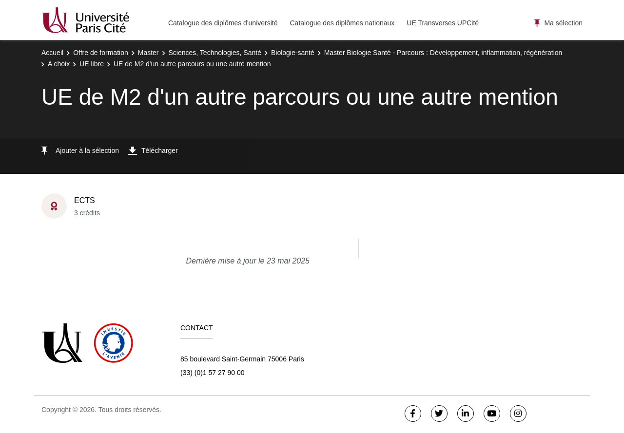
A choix (59, 64)
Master (148, 52)
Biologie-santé (292, 52)
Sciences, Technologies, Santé (215, 52)
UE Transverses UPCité (443, 23)
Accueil (52, 52)
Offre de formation (100, 52)
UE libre (91, 64)
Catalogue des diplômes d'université (222, 23)
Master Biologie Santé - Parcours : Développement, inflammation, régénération (443, 52)
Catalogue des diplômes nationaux (342, 23)
